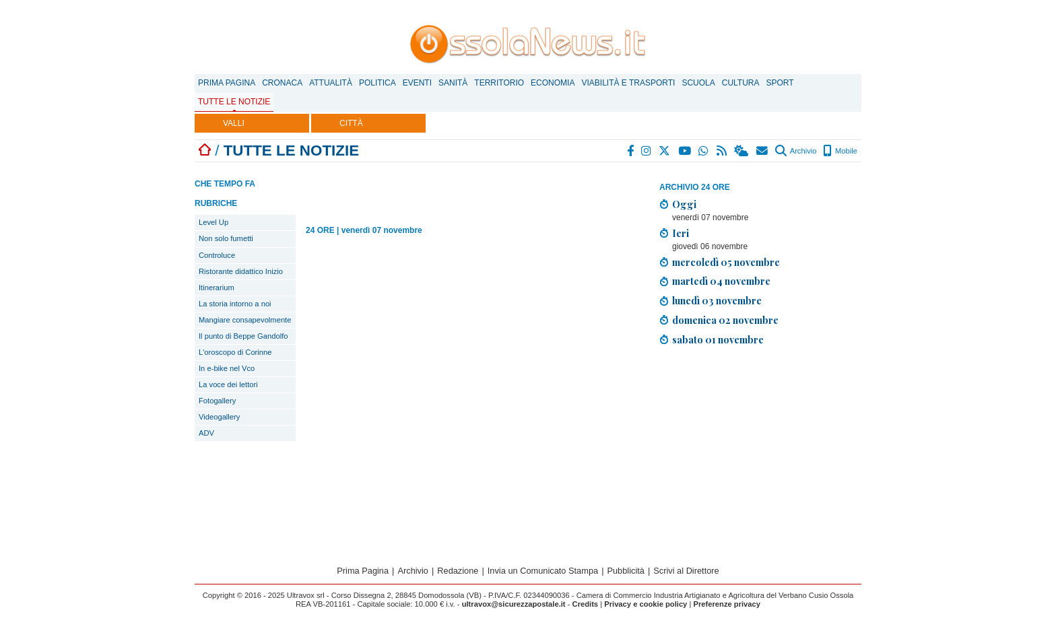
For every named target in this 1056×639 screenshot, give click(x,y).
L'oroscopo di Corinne (235, 352)
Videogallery (219, 417)
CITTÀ (351, 123)
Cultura (741, 83)
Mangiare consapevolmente (245, 320)
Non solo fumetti (226, 238)
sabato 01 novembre (718, 339)
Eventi (417, 83)
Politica (377, 83)
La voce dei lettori (228, 384)
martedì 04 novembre (721, 281)
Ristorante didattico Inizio (241, 271)
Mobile (840, 151)
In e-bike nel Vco (227, 368)
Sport (780, 83)
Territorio (499, 83)
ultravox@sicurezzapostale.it (514, 604)
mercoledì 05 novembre (726, 262)
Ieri (680, 233)
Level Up (213, 222)
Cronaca (282, 83)
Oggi (684, 204)
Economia (552, 83)
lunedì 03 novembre (717, 300)
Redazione (457, 571)
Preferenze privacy (726, 604)
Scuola (698, 83)
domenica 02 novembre (725, 320)
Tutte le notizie (234, 101)
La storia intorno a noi (235, 304)
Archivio (795, 151)
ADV (206, 433)
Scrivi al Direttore (686, 571)
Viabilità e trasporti (628, 83)
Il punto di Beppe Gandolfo (243, 336)
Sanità (452, 83)
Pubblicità (626, 571)
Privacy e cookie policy (645, 604)
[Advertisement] (760, 451)
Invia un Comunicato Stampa (543, 571)
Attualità (330, 83)
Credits (585, 604)
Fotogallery (217, 401)
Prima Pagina (226, 83)
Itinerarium (216, 287)
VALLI (233, 123)
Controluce (217, 255)
